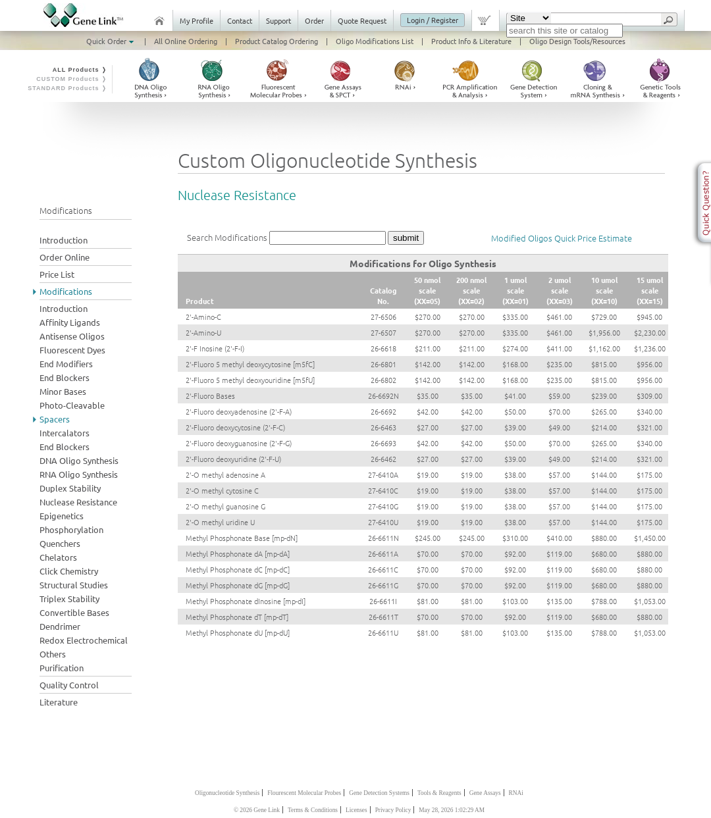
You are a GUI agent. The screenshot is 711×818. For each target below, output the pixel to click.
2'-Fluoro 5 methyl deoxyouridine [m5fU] (250, 379)
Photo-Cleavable (72, 405)
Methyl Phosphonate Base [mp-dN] (242, 537)
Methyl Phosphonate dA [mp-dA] (238, 553)
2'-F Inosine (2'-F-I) (215, 348)
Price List (57, 274)
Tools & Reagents (439, 793)
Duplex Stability (70, 488)
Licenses (356, 810)
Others (53, 653)
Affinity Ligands (70, 322)
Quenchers (60, 543)
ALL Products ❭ (80, 69)
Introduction (64, 239)
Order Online (65, 257)
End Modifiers (66, 363)
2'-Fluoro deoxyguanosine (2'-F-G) (239, 443)
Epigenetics (62, 515)
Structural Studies (74, 584)
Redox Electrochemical (84, 640)
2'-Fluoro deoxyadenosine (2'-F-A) (239, 411)
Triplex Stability (69, 598)
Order (314, 20)
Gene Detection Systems (379, 793)
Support (278, 20)
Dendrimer (60, 626)
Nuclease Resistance (78, 501)
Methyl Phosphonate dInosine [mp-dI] (245, 601)
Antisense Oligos (72, 336)
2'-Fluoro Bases (210, 395)
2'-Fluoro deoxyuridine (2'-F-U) (233, 458)
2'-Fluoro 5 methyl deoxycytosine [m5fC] (250, 364)
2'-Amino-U (203, 332)
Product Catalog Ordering (276, 41)
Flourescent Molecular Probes (304, 793)
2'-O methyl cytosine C (222, 490)
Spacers (55, 418)
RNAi (516, 793)
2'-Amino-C (203, 316)
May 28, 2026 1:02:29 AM (452, 810)
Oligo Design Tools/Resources (577, 41)
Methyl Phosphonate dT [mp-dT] (237, 616)
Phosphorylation (71, 529)
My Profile (196, 20)
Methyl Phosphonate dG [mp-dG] (238, 585)
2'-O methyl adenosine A (225, 474)
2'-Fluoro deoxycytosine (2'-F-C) (235, 427)
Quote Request (362, 20)
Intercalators (65, 432)
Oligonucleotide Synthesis (227, 793)
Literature (59, 701)
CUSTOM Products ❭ (71, 79)
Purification (62, 667)
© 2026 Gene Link (257, 810)
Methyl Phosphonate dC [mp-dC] (238, 569)
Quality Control (69, 684)
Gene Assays (485, 793)
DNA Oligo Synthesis (79, 460)
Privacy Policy (393, 810)
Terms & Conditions (313, 810)
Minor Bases (63, 391)
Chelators (58, 557)
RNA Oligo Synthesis (79, 474)
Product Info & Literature (471, 41)
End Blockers (65, 377)
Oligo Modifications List (374, 41)
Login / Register (432, 19)
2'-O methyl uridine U (220, 522)
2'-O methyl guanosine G (225, 506)
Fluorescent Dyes (72, 349)
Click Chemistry (69, 570)
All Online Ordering (185, 41)
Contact (239, 20)
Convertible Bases (74, 612)
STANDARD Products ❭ (67, 88)
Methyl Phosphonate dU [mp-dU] (238, 632)
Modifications (66, 291)
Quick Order (111, 41)
